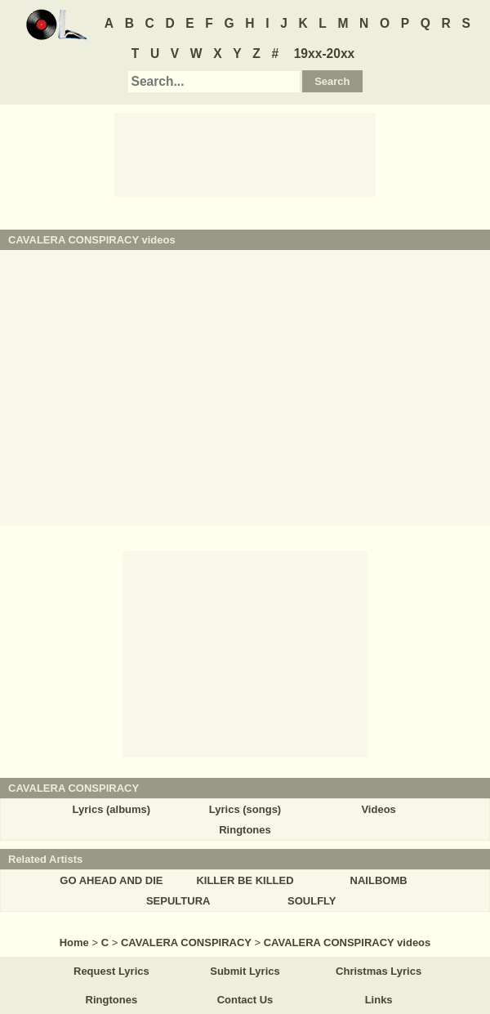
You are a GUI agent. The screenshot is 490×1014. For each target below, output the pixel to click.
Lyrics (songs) (245, 809)
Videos (378, 809)
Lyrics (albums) (112, 809)
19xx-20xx (324, 53)
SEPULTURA (178, 901)
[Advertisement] (245, 153)
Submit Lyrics (244, 971)
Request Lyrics (111, 971)
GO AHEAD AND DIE (111, 880)
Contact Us (245, 1000)
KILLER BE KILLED (244, 880)
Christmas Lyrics (378, 971)
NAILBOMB (379, 880)
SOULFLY (311, 901)
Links (379, 1000)
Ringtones (245, 830)
